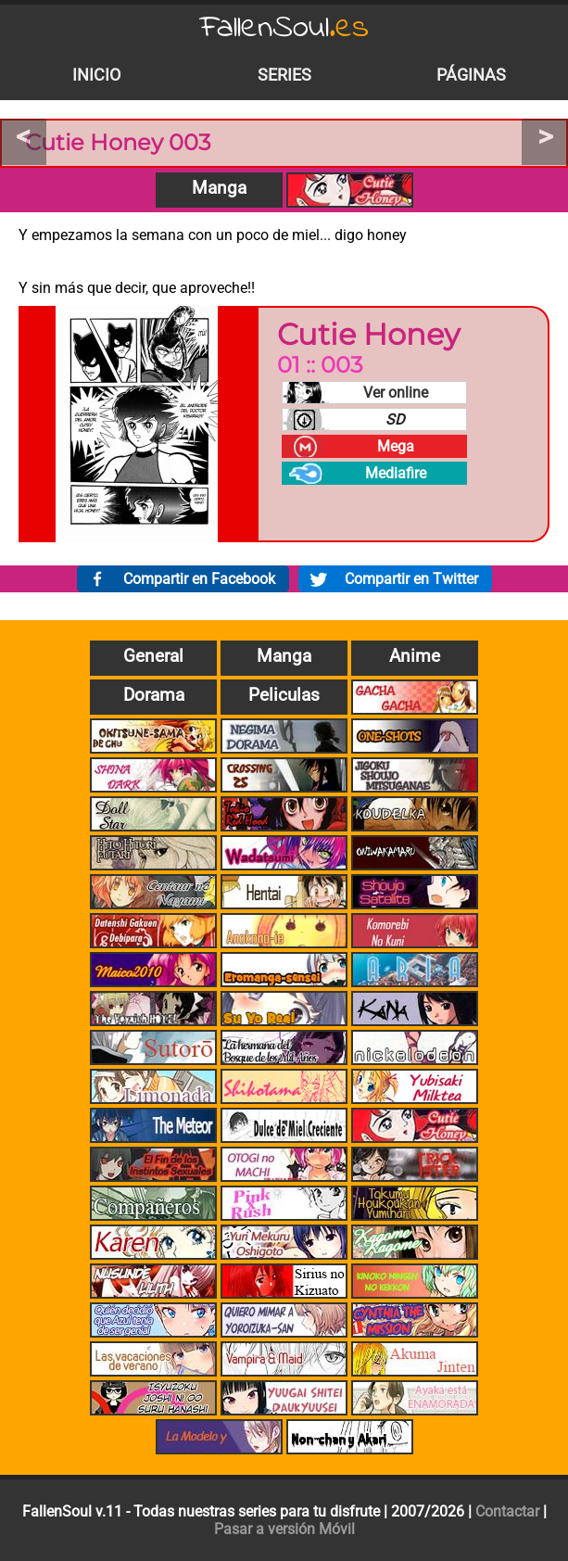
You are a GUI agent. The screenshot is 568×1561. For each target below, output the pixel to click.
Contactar (507, 1511)
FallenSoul (284, 28)
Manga (219, 187)
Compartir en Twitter (411, 579)
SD (395, 419)
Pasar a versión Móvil (284, 1529)
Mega (395, 446)
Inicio (96, 75)
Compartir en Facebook (199, 579)
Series (284, 75)
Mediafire (395, 473)
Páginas (471, 75)
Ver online (395, 392)
